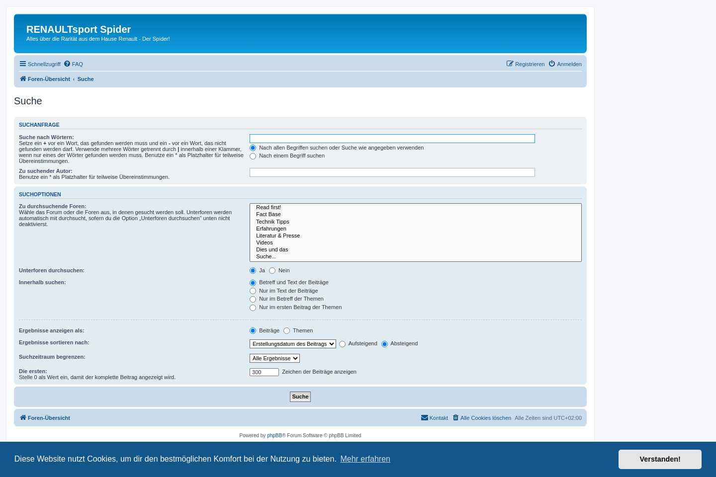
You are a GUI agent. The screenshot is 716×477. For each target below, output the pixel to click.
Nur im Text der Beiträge (284, 291)
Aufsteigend (358, 343)
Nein (279, 270)
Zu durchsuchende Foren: (53, 206)
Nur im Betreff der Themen (287, 299)
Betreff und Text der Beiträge (289, 282)
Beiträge (264, 330)
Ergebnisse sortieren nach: (54, 342)
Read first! (416, 207)
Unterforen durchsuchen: (52, 270)
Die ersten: (33, 371)
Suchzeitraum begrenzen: (52, 357)
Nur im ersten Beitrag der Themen (296, 307)
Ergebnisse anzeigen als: (51, 330)
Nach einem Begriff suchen (287, 156)
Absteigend (399, 343)
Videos (416, 242)
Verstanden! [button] (660, 459)
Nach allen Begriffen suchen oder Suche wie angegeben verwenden (337, 148)
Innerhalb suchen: (42, 282)
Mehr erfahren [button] (365, 459)
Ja (257, 270)
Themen (298, 330)
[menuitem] (73, 64)
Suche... (416, 256)
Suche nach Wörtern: (46, 137)
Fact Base (416, 214)
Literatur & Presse (416, 236)
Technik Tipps (416, 222)
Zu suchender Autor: (46, 171)
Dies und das (416, 249)
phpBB (274, 435)
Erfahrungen (416, 229)
